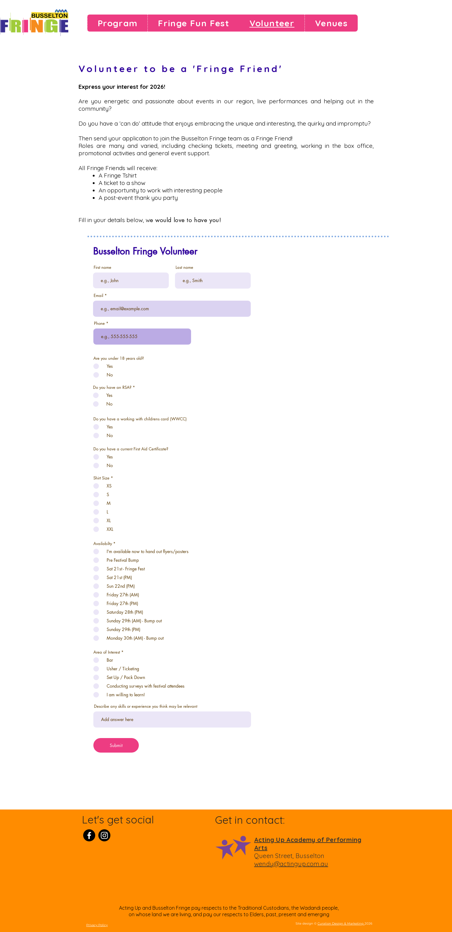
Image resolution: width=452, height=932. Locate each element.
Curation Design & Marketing (341, 923)
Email (98, 296)
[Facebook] (89, 835)
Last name (184, 267)
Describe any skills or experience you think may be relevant (145, 706)
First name (102, 267)
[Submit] (116, 745)
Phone (99, 323)
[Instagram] (104, 835)
